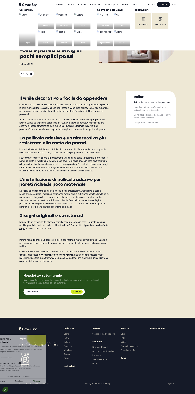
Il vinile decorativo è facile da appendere (152, 102)
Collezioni (69, 329)
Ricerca (151, 4)
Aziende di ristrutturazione (103, 351)
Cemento (68, 346)
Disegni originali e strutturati (146, 122)
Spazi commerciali (100, 359)
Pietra (66, 338)
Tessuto (67, 354)
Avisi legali (89, 384)
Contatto (163, 4)
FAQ (123, 338)
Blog (123, 334)
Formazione (95, 4)
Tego (123, 358)
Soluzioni (97, 342)
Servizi (71, 4)
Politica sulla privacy (102, 384)
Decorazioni (26, 30)
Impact (136, 4)
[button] (5, 390)
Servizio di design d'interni (103, 334)
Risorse (125, 329)
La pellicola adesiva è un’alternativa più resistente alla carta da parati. (150, 108)
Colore (67, 342)
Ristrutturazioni (43, 30)
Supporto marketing (129, 346)
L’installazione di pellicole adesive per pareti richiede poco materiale (152, 116)
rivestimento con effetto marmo (57, 254)
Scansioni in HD (128, 350)
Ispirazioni (69, 366)
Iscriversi (77, 291)
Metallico (68, 350)
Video (123, 342)
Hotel (94, 363)
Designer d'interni (99, 347)
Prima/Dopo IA (111, 4)
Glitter (66, 358)
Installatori (96, 355)
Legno (66, 334)
